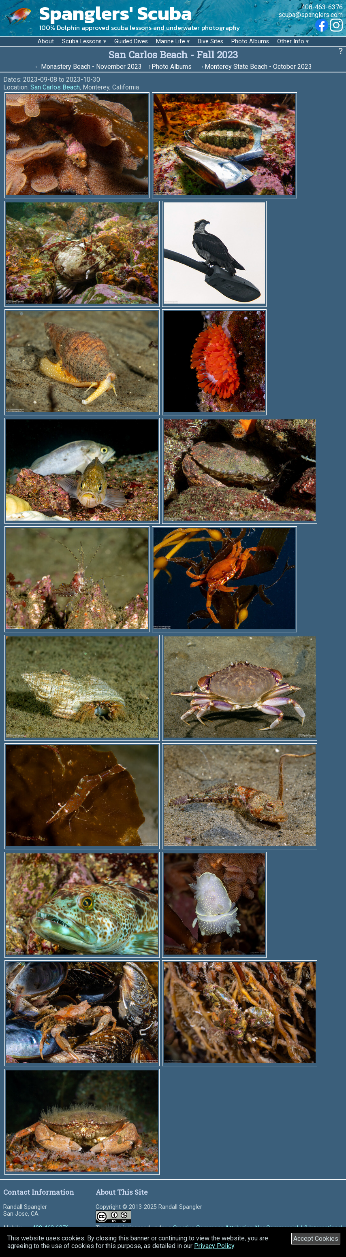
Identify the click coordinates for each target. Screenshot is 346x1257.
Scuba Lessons (82, 41)
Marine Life (170, 41)
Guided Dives (131, 41)
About (46, 41)
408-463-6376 (322, 7)
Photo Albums (250, 41)
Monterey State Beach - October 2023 (258, 66)
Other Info (290, 41)
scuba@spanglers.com (310, 15)
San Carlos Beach (55, 87)
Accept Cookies (315, 1238)
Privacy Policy (214, 1246)
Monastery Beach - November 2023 (91, 66)
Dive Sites (210, 41)
